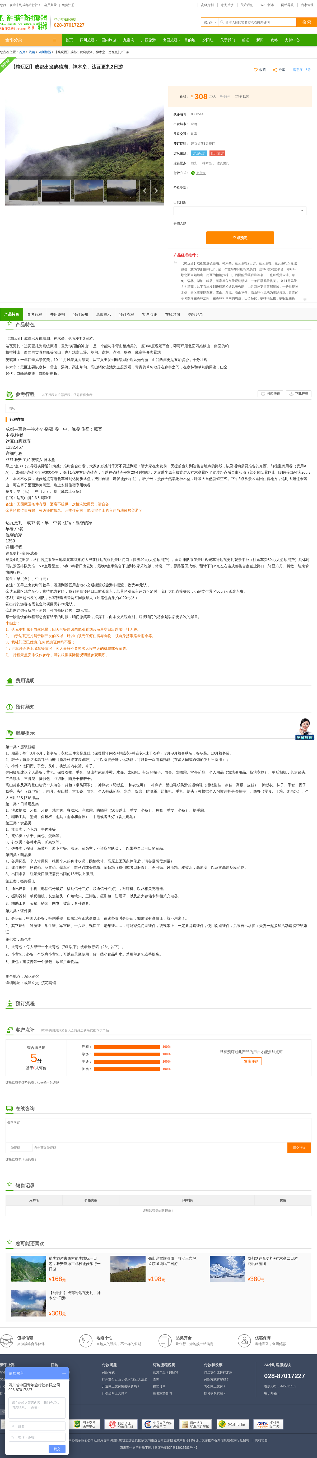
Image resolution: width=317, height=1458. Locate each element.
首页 (22, 52)
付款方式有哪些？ (216, 1379)
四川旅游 (45, 52)
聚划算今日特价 (187, 1440)
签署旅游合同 (162, 1393)
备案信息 (220, 1440)
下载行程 (301, 394)
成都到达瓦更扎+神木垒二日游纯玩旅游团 (273, 1261)
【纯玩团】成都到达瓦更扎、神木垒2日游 (75, 1295)
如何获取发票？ (215, 1393)
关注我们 (247, 5)
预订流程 (126, 314)
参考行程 (34, 314)
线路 (32, 52)
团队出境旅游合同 (125, 1440)
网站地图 (261, 1440)
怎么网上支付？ (215, 1386)
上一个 (145, 191)
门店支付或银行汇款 (218, 1372)
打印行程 (273, 394)
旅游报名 (170, 1440)
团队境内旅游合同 (151, 1440)
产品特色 (11, 314)
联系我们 (81, 1440)
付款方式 (108, 1372)
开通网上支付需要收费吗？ (121, 1386)
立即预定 (240, 238)
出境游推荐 (206, 1440)
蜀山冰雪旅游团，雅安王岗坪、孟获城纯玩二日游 (174, 1261)
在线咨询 (172, 314)
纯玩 (12, 408)
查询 (156, 1379)
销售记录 (195, 314)
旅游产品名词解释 (165, 1372)
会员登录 (50, 5)
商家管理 (307, 5)
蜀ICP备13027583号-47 (181, 1448)
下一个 (155, 191)
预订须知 (80, 314)
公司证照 (93, 1440)
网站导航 (287, 5)
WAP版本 (267, 5)
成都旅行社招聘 (238, 1440)
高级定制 (207, 5)
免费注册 (68, 5)
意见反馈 (227, 5)
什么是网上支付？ (114, 1393)
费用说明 (57, 314)
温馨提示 (103, 314)
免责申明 (106, 1440)
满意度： (302, 70)
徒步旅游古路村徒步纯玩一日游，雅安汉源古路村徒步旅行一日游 (75, 1263)
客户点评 (149, 314)
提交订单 (159, 1386)
